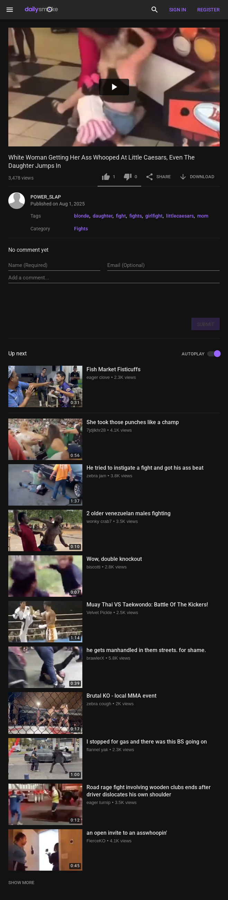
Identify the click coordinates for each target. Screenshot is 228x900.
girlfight (154, 216)
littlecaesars (180, 216)
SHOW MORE (21, 882)
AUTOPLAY (201, 354)
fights (135, 216)
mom (202, 216)
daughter (102, 216)
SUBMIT (205, 324)
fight (121, 216)
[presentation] (167, 300)
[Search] (155, 10)
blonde (81, 216)
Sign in (177, 9)
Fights (81, 228)
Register (208, 9)
